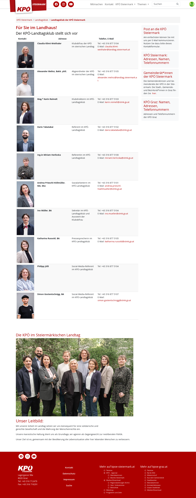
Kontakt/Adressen (154, 485)
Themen (142, 4)
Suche (69, 485)
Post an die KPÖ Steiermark (155, 31)
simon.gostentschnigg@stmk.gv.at (114, 300)
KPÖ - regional (111, 473)
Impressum (69, 479)
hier (154, 93)
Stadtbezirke (152, 480)
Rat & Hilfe (151, 473)
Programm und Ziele (114, 492)
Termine (109, 470)
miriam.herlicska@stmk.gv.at (119, 158)
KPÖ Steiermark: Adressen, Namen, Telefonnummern (157, 59)
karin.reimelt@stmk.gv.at (117, 102)
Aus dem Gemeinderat (155, 478)
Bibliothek (114, 487)
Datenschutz (69, 473)
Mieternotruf (152, 475)
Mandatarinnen (116, 475)
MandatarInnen (153, 483)
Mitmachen (96, 4)
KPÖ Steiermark (125, 4)
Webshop (109, 490)
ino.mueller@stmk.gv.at (116, 213)
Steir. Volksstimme (117, 485)
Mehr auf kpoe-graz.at (153, 466)
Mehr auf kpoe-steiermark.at (117, 466)
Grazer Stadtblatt (153, 487)
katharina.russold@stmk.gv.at (119, 241)
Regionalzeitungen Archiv (120, 483)
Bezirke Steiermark (117, 478)
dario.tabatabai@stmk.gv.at (118, 130)
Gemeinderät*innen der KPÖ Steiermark (158, 75)
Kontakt (109, 4)
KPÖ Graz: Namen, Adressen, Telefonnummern (157, 105)
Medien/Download (113, 480)
